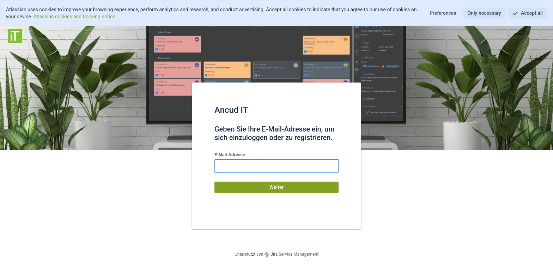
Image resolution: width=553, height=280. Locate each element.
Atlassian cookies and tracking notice (74, 16)
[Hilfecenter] (15, 36)
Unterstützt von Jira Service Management (276, 254)
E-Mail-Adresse (229, 154)
